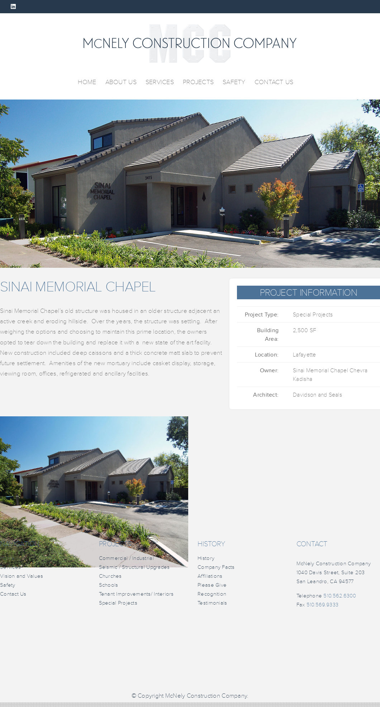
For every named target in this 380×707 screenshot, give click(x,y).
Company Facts (216, 567)
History (206, 558)
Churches (110, 576)
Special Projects (118, 603)
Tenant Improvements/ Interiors (136, 594)
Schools (108, 585)
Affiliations (210, 576)
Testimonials (212, 603)
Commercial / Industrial (126, 558)
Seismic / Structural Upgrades (134, 567)
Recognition (212, 594)
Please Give (212, 585)
